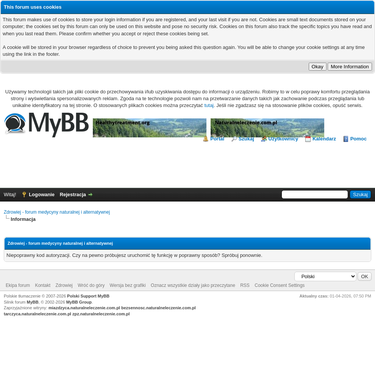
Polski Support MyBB (88, 296)
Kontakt (42, 285)
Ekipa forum (18, 285)
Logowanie (42, 194)
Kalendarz (324, 139)
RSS (245, 285)
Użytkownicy (283, 139)
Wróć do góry (91, 285)
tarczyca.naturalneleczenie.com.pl (37, 314)
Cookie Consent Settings (280, 285)
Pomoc (358, 139)
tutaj (209, 105)
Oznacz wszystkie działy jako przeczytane (193, 285)
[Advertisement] (187, 163)
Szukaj (246, 139)
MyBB (33, 302)
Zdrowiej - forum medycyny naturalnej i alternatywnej (57, 212)
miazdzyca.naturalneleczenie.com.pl (84, 307)
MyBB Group (79, 302)
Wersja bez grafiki (128, 285)
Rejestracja (73, 194)
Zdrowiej (63, 285)
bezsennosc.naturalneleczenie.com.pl (158, 307)
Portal (217, 139)
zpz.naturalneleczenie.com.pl (101, 314)
